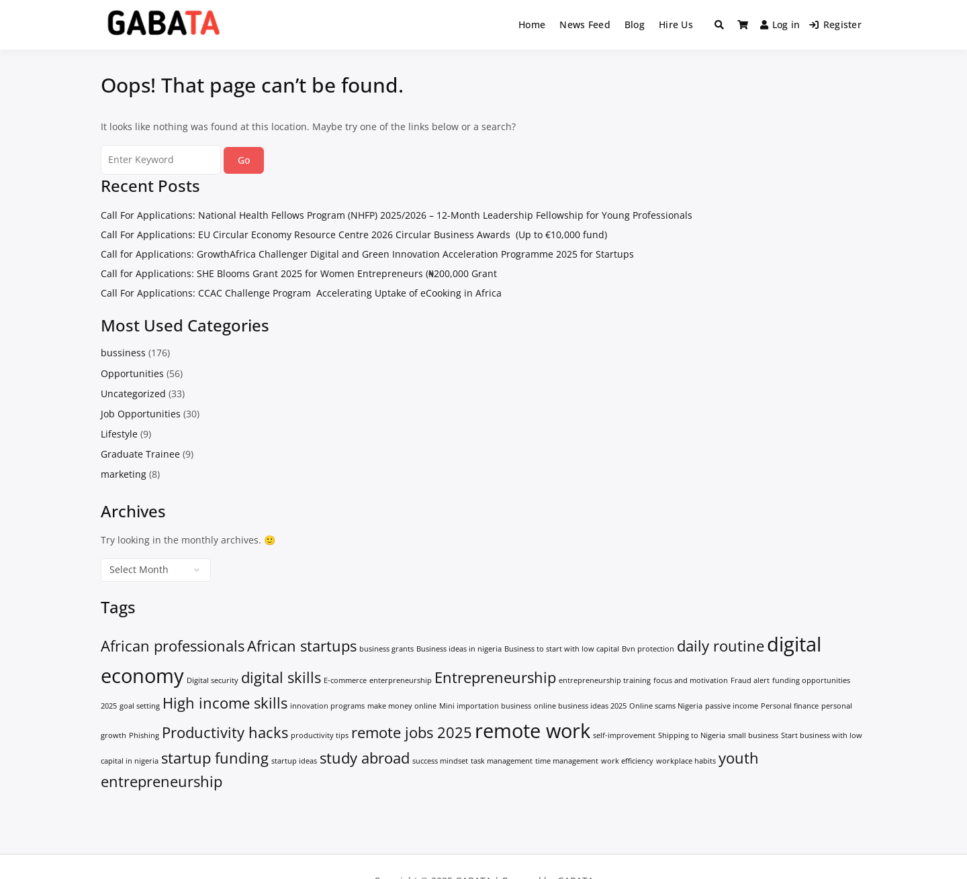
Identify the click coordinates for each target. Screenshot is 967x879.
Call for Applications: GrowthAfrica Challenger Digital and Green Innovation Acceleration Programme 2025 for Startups (367, 254)
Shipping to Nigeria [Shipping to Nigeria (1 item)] (691, 735)
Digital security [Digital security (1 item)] (212, 680)
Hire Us (676, 24)
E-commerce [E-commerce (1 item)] (345, 680)
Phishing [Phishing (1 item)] (144, 735)
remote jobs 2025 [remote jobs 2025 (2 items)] (411, 732)
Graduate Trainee (140, 454)
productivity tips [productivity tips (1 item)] (320, 735)
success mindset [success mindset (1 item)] (440, 761)
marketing (123, 474)
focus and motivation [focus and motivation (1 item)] (690, 680)
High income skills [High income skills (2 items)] (225, 703)
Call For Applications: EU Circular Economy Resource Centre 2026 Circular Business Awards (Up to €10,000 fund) (354, 234)
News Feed (584, 24)
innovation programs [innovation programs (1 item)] (327, 706)
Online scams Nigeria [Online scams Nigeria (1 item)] (665, 706)
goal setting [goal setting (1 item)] (140, 706)
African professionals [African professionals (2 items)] (172, 646)
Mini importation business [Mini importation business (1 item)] (485, 706)
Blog (635, 24)
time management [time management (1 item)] (566, 761)
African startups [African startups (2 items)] (302, 646)
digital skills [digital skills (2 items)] (281, 677)
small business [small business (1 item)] (753, 735)
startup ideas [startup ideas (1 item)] (294, 761)
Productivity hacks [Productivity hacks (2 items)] (225, 732)
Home (531, 24)
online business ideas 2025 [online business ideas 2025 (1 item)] (580, 706)
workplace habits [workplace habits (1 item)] (686, 761)
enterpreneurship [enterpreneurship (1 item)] (400, 680)
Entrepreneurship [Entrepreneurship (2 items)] (495, 677)
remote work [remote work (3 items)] (532, 730)
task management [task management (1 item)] (502, 761)
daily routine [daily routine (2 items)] (720, 646)
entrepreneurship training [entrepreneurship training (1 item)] (605, 680)
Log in (780, 24)
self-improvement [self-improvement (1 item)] (624, 735)
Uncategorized (133, 393)
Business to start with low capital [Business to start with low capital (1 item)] (561, 649)
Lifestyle (119, 433)
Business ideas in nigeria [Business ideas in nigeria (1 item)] (459, 649)
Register (835, 24)
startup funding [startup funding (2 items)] (215, 758)
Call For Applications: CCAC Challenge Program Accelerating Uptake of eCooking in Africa (301, 293)
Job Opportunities (141, 413)
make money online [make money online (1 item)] (401, 706)
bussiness (123, 352)
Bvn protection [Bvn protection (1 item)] (648, 649)
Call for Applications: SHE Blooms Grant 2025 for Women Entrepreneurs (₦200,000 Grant (299, 273)
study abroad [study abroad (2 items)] (365, 758)
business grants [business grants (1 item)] (386, 649)
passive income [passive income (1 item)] (731, 706)
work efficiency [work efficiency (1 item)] (627, 761)
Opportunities (132, 373)
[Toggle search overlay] (719, 24)
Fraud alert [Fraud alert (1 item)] (750, 680)
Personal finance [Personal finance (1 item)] (790, 706)
